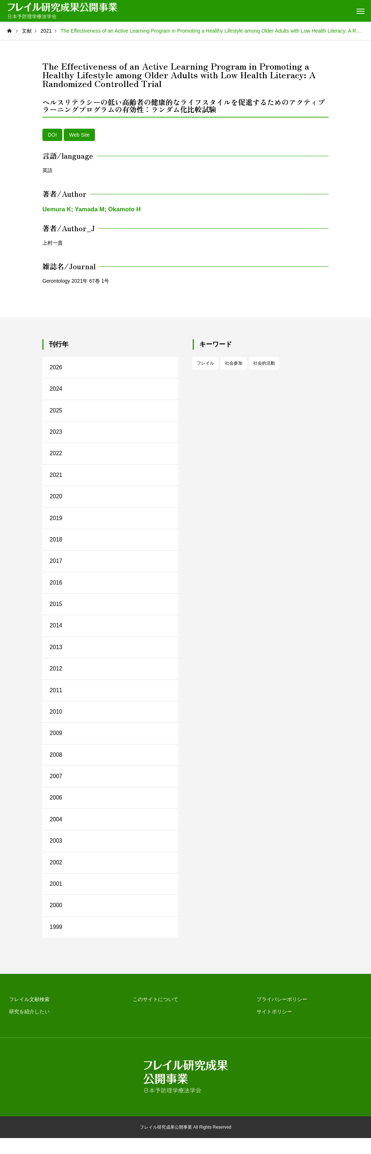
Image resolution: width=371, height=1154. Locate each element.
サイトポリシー (274, 1027)
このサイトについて (155, 1015)
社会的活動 (264, 363)
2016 (56, 589)
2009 (56, 743)
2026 (56, 368)
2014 (56, 633)
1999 (56, 942)
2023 (56, 434)
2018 (56, 544)
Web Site (79, 135)
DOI (52, 135)
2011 (56, 699)
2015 (56, 611)
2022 (56, 456)
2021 (56, 478)
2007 (56, 788)
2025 (56, 412)
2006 (56, 810)
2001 (56, 898)
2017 (56, 567)
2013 (56, 655)
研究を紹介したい (29, 1027)
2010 (56, 721)
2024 (56, 390)
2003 (56, 854)
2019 (56, 522)
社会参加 (233, 363)
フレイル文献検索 (29, 1015)
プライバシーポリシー (282, 1015)
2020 (56, 500)
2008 (56, 766)
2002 (56, 876)
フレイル (205, 363)
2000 (56, 920)
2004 (56, 832)
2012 (56, 677)
